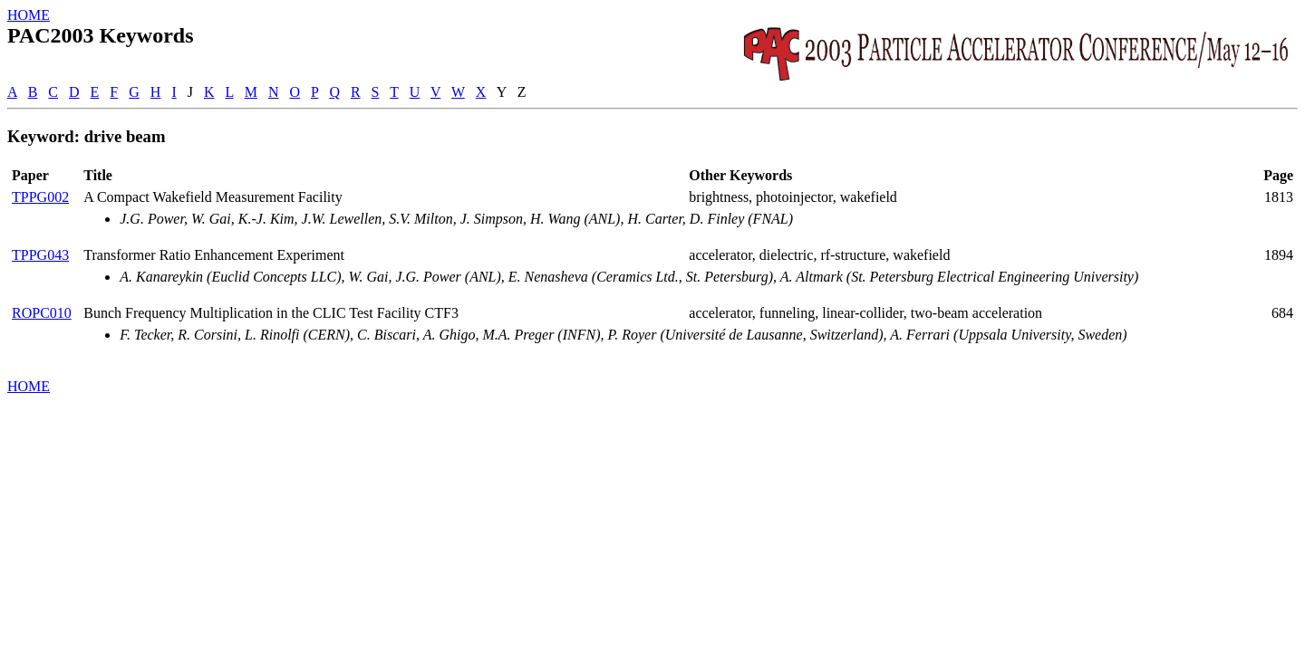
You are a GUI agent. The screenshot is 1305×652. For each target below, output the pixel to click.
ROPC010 (42, 313)
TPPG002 (40, 197)
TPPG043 (40, 255)
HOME (28, 15)
